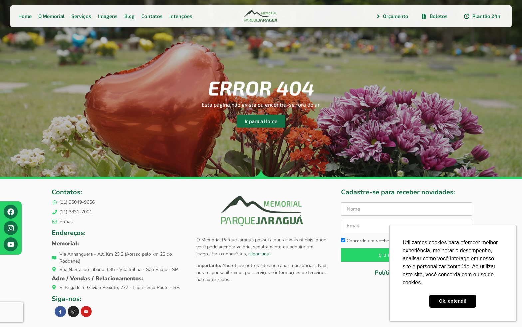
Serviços (81, 16)
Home (25, 16)
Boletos (434, 16)
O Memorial (51, 16)
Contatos (152, 16)
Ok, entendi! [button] (452, 301)
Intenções (180, 16)
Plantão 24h (481, 16)
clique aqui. (259, 254)
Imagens (108, 16)
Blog (129, 16)
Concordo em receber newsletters (378, 240)
